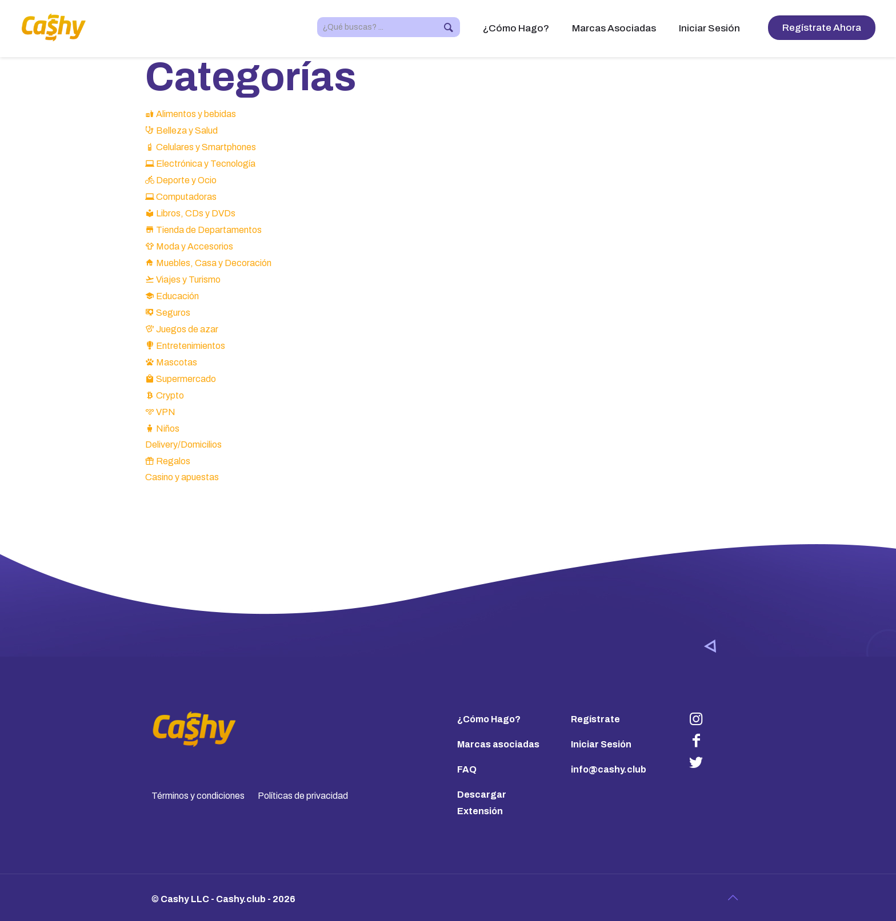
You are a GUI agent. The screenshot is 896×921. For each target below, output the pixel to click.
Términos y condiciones (198, 796)
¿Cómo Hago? (489, 719)
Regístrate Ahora (821, 27)
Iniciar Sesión (601, 744)
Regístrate (595, 719)
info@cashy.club (608, 769)
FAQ (467, 769)
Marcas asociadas (498, 744)
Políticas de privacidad (303, 796)
